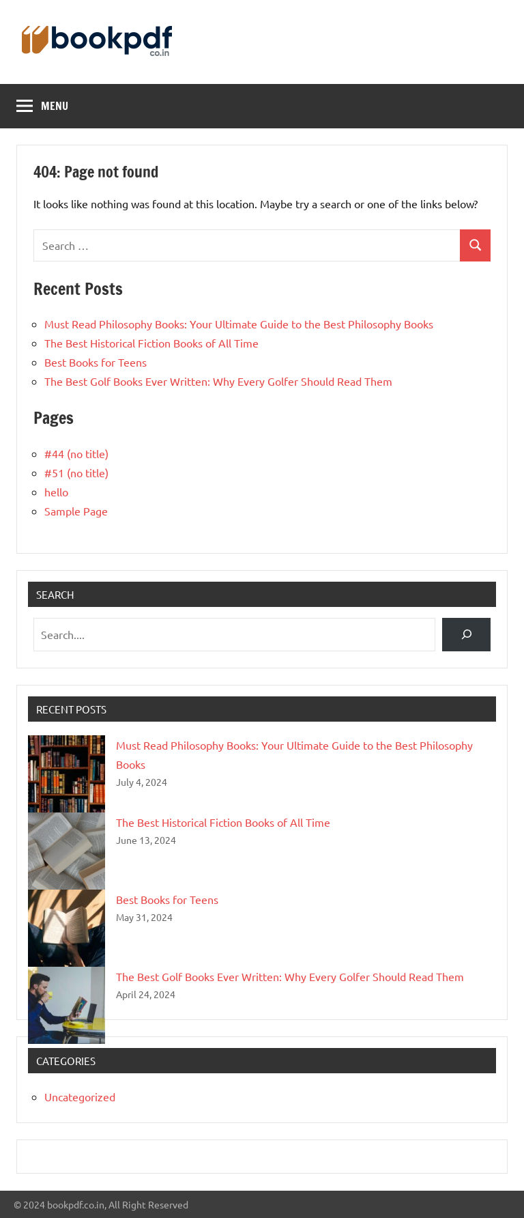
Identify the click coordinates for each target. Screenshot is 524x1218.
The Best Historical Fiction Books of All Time (151, 343)
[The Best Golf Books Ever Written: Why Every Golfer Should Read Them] (66, 1005)
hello (56, 491)
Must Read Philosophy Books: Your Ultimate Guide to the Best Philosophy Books (240, 323)
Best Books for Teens (95, 362)
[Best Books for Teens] (66, 928)
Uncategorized (79, 1096)
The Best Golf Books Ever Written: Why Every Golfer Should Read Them (218, 381)
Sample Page (76, 511)
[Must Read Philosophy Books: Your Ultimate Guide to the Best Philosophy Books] (66, 773)
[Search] (466, 634)
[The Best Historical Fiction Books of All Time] (66, 851)
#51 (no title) (76, 472)
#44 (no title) (76, 453)
